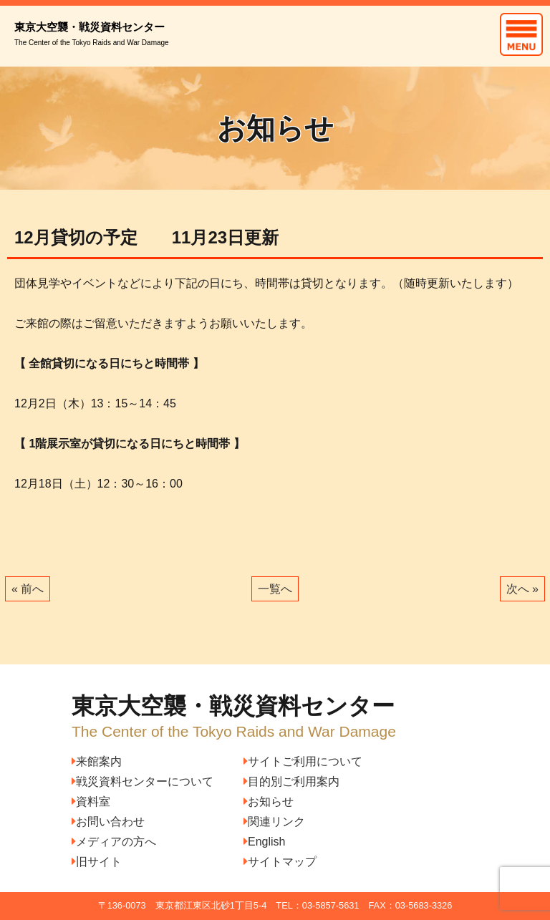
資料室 (91, 801)
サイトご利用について (302, 761)
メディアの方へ (114, 842)
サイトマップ (280, 862)
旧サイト (97, 862)
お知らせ (268, 801)
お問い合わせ (108, 821)
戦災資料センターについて (142, 781)
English (264, 842)
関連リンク (274, 821)
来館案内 (97, 761)
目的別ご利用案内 (291, 781)
